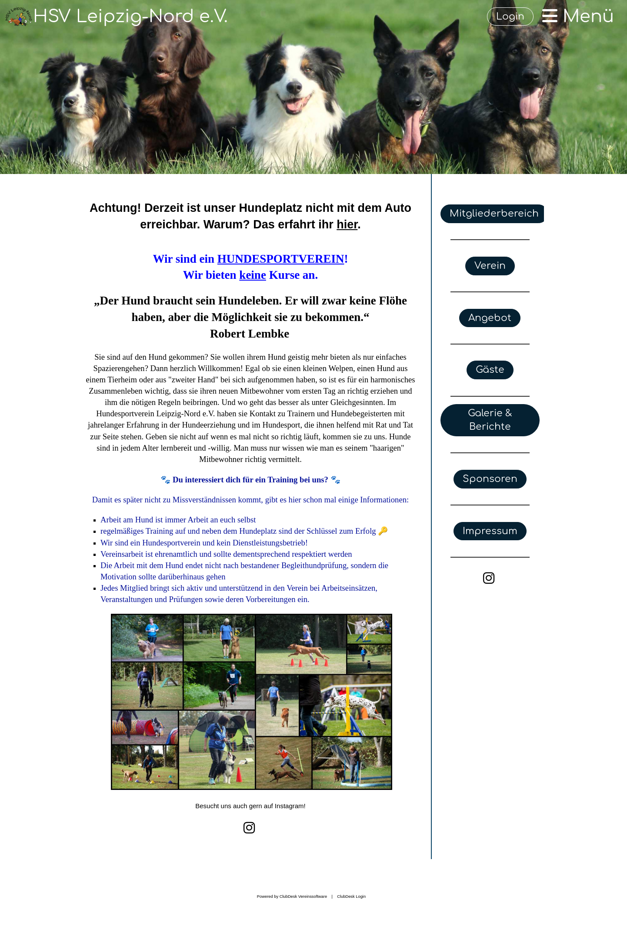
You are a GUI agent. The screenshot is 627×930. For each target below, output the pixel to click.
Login (510, 16)
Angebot (489, 318)
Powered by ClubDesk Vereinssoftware (292, 896)
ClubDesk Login (351, 896)
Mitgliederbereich (494, 213)
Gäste (490, 370)
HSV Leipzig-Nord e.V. (130, 16)
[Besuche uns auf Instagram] (249, 828)
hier (347, 224)
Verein (490, 266)
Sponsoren (490, 479)
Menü (578, 16)
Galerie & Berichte (490, 420)
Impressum (490, 531)
